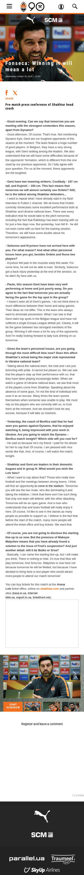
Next (74, 674)
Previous (9, 674)
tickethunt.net (41, 597)
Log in (62, 7)
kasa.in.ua (19, 593)
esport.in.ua (23, 597)
